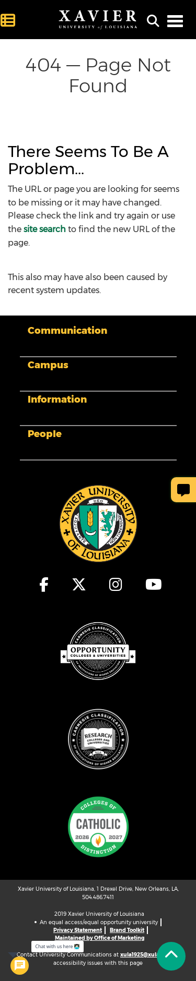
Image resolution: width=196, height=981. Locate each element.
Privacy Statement (77, 930)
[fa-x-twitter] (79, 584)
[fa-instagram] (116, 584)
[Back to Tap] (171, 956)
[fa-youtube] (151, 584)
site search (45, 229)
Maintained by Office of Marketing (99, 938)
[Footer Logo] (98, 523)
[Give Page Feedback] (183, 489)
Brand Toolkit (127, 930)
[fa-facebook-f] (44, 584)
